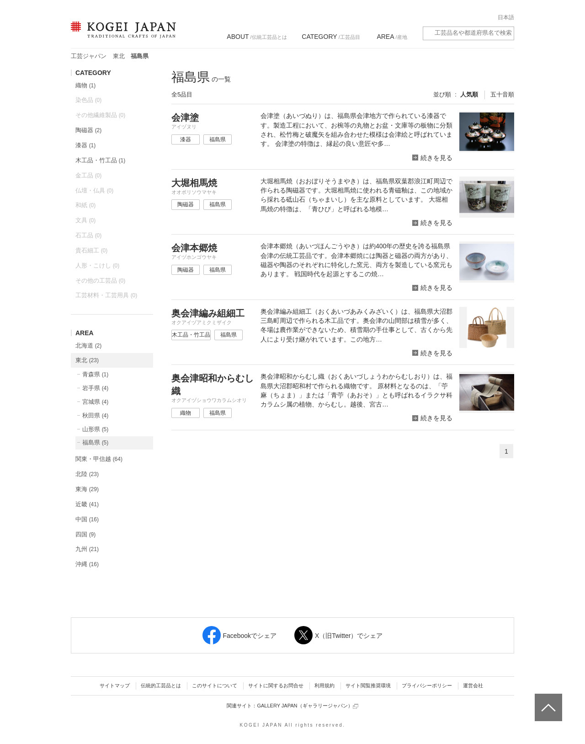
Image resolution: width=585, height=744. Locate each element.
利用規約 (324, 685)
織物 (85, 85)
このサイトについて (214, 685)
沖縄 (87, 564)
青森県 (95, 374)
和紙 (85, 205)
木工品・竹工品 (100, 160)
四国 (85, 534)
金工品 (88, 175)
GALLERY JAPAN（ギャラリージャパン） (307, 706)
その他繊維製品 (100, 115)
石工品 (88, 235)
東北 (119, 56)
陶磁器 (88, 130)
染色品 (88, 99)
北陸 (87, 474)
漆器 (85, 145)
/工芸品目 (331, 36)
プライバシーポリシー (427, 685)
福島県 (95, 442)
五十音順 (502, 94)
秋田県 (95, 415)
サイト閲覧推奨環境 (368, 685)
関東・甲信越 (98, 458)
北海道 (88, 345)
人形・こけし (97, 265)
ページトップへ (547, 700)
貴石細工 (91, 250)
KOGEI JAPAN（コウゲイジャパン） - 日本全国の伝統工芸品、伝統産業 (121, 35)
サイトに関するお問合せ (275, 685)
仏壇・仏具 (94, 190)
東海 (87, 489)
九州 (87, 549)
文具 (85, 220)
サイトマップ (115, 685)
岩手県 (95, 388)
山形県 (95, 429)
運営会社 (473, 685)
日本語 (506, 17)
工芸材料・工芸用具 (106, 295)
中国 (87, 519)
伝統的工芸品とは (161, 685)
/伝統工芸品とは (257, 36)
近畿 (87, 504)
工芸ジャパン (88, 56)
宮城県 (95, 401)
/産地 (392, 36)
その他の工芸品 (100, 280)
